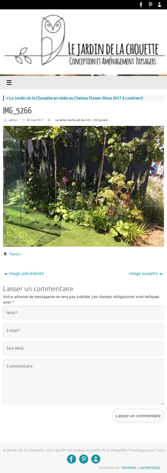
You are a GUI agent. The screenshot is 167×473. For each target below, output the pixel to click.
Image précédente (24, 273)
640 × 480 (92, 120)
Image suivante (145, 273)
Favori (14, 254)
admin (13, 120)
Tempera (128, 468)
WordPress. (150, 468)
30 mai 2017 (35, 120)
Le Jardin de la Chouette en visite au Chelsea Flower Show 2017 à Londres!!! (74, 98)
